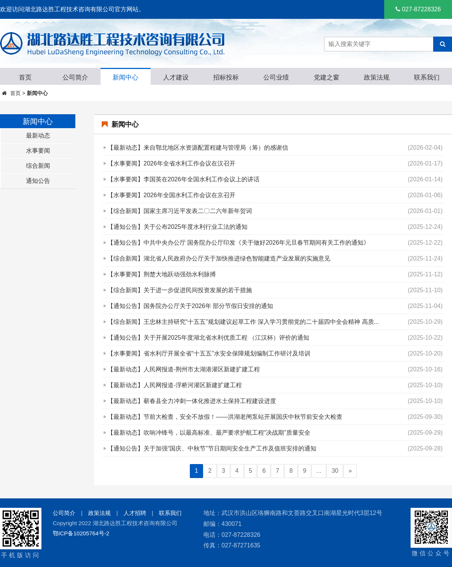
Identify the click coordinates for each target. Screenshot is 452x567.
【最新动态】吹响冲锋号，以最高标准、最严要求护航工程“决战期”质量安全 (208, 432)
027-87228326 (418, 9)
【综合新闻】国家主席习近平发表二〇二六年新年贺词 (179, 211)
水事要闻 (38, 150)
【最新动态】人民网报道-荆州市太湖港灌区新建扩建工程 (183, 369)
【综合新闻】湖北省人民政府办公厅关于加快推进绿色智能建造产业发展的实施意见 (218, 258)
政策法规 (99, 513)
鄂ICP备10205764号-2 (81, 533)
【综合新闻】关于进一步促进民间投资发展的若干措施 (179, 290)
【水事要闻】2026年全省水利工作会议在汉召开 (171, 163)
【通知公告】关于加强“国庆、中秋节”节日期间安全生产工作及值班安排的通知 (211, 448)
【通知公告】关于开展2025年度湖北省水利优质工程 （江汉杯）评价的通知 (208, 337)
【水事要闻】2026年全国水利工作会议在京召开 (171, 195)
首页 (15, 93)
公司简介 (64, 513)
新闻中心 (37, 93)
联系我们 (170, 513)
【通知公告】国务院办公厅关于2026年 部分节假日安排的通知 (190, 306)
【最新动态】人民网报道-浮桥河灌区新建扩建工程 (174, 385)
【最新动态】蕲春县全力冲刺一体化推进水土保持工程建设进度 (191, 401)
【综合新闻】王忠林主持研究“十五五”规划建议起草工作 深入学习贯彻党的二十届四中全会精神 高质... (243, 322)
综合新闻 (38, 165)
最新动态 (38, 135)
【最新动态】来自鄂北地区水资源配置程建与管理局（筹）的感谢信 (197, 147)
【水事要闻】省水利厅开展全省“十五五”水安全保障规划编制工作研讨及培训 (208, 353)
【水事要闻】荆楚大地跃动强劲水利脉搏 (161, 274)
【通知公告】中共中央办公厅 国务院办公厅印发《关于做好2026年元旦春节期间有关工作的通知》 (238, 242)
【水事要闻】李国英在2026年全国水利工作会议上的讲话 (183, 179)
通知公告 (38, 181)
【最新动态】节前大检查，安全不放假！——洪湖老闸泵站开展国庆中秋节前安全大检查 (224, 417)
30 (334, 470)
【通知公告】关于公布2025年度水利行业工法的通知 (177, 227)
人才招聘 (135, 513)
